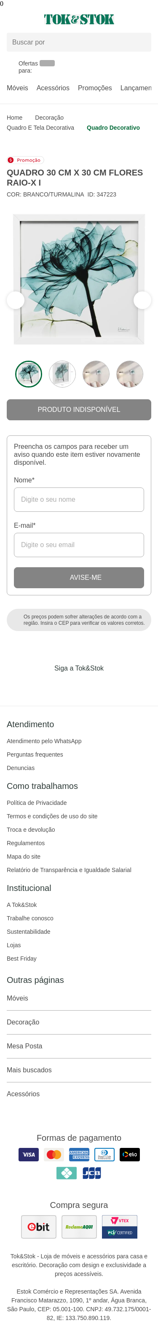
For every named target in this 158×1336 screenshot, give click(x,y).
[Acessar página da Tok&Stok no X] (114, 685)
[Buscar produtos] (79, 42)
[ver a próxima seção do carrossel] (15, 300)
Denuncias (21, 768)
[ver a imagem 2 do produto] (62, 374)
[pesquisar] (141, 42)
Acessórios (53, 88)
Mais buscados (79, 1070)
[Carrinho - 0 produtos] (146, 19)
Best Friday (22, 958)
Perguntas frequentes (35, 754)
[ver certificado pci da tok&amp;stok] (119, 1227)
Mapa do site (23, 856)
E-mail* (25, 525)
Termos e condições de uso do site (52, 816)
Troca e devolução (31, 829)
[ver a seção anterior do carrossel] (142, 300)
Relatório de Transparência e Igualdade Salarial (69, 870)
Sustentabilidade (29, 931)
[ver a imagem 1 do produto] (28, 374)
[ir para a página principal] (79, 19)
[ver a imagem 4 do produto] (129, 374)
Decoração (49, 117)
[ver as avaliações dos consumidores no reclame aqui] (79, 1227)
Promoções (95, 88)
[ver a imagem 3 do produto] (96, 374)
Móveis (17, 88)
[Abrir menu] (26, 19)
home (14, 117)
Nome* (24, 480)
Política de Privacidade (37, 802)
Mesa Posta (79, 1046)
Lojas (14, 945)
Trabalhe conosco (30, 918)
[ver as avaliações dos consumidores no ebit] (38, 1227)
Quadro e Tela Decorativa (40, 127)
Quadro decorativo (113, 127)
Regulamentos (26, 843)
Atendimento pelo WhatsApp (44, 741)
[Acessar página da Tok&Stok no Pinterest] (91, 685)
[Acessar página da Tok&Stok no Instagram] (67, 685)
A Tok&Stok (22, 904)
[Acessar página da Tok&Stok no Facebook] (44, 685)
